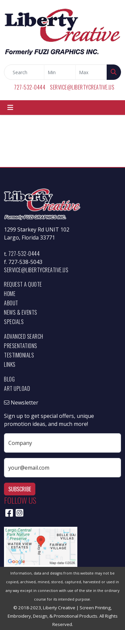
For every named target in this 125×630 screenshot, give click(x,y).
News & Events (20, 312)
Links (10, 364)
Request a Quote (23, 284)
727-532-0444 (29, 87)
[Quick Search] (24, 72)
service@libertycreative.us (82, 87)
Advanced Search (23, 336)
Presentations (20, 346)
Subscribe (19, 489)
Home (9, 294)
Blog (9, 379)
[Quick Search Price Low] (60, 72)
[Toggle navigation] (10, 107)
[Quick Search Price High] (91, 72)
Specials (14, 322)
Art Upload (17, 388)
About (11, 303)
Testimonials (19, 355)
